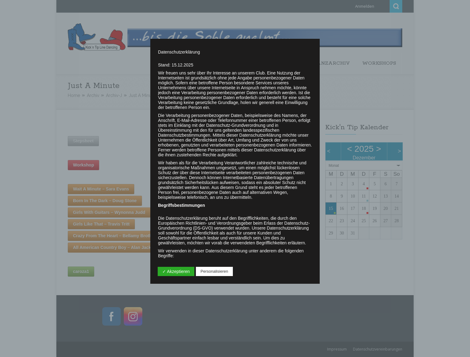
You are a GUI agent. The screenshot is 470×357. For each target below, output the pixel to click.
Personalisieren (214, 271)
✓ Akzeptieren (176, 271)
